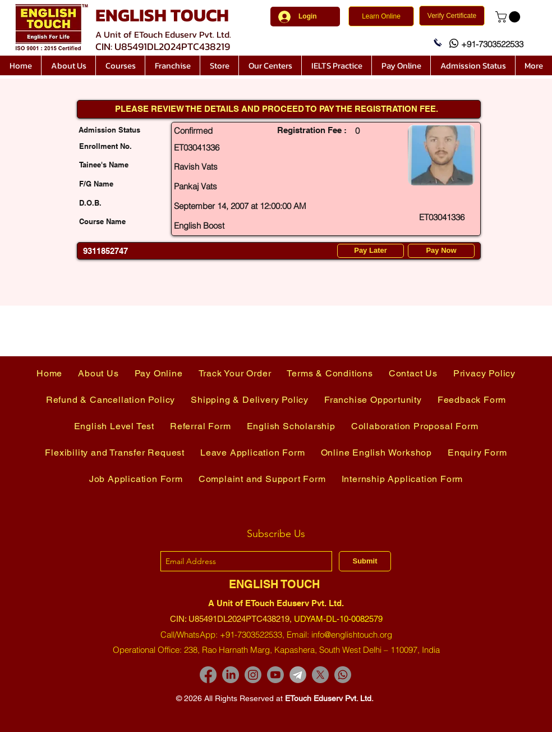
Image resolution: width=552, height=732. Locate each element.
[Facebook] (208, 674)
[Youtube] (275, 674)
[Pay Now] (441, 251)
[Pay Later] (370, 251)
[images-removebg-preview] (297, 674)
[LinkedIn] (230, 674)
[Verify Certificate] (452, 16)
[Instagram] (253, 674)
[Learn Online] (381, 16)
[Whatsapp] (342, 674)
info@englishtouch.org (351, 634)
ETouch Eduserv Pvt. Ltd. (329, 698)
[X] (320, 674)
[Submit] (365, 561)
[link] (509, 16)
